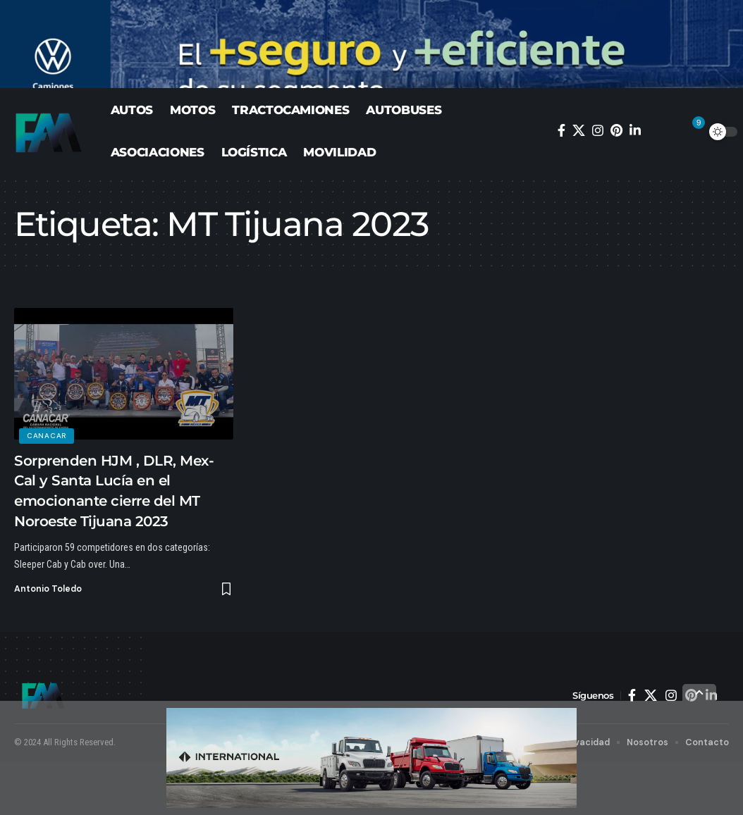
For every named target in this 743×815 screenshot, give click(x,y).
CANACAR (47, 487)
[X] (579, 184)
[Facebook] (561, 184)
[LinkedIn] (635, 184)
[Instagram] (598, 184)
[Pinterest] (616, 184)
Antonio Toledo (48, 642)
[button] (663, 185)
